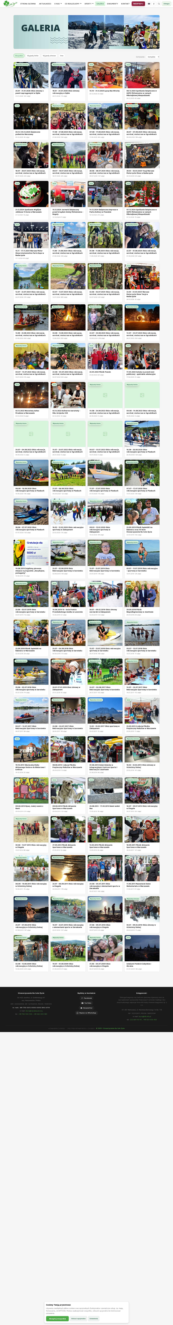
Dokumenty (112, 4)
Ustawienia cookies (56, 1028)
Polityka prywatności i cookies (81, 1028)
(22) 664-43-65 (136, 1020)
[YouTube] (149, 4)
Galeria (100, 4)
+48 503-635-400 (150, 1020)
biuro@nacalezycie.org (34, 1011)
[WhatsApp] (86, 1013)
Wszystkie (19, 56)
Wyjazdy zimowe (49, 56)
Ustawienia (94, 1318)
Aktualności (45, 4)
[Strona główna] (10, 4)
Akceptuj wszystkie (57, 1319)
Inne (61, 56)
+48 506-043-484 (40, 1014)
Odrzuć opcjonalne (78, 1318)
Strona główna (28, 4)
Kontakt (125, 4)
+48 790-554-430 (25, 1014)
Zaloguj (166, 4)
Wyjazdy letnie (32, 56)
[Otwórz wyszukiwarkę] (159, 4)
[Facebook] (154, 4)
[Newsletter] (86, 1008)
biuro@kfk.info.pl (145, 1016)
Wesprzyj (138, 4)
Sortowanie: (140, 57)
